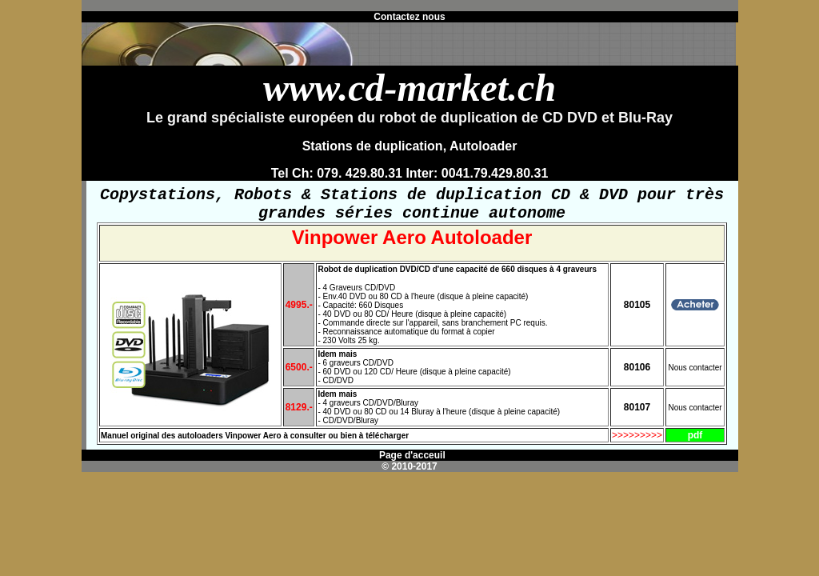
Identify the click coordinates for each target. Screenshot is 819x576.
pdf (695, 441)
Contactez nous (409, 16)
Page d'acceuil (411, 461)
